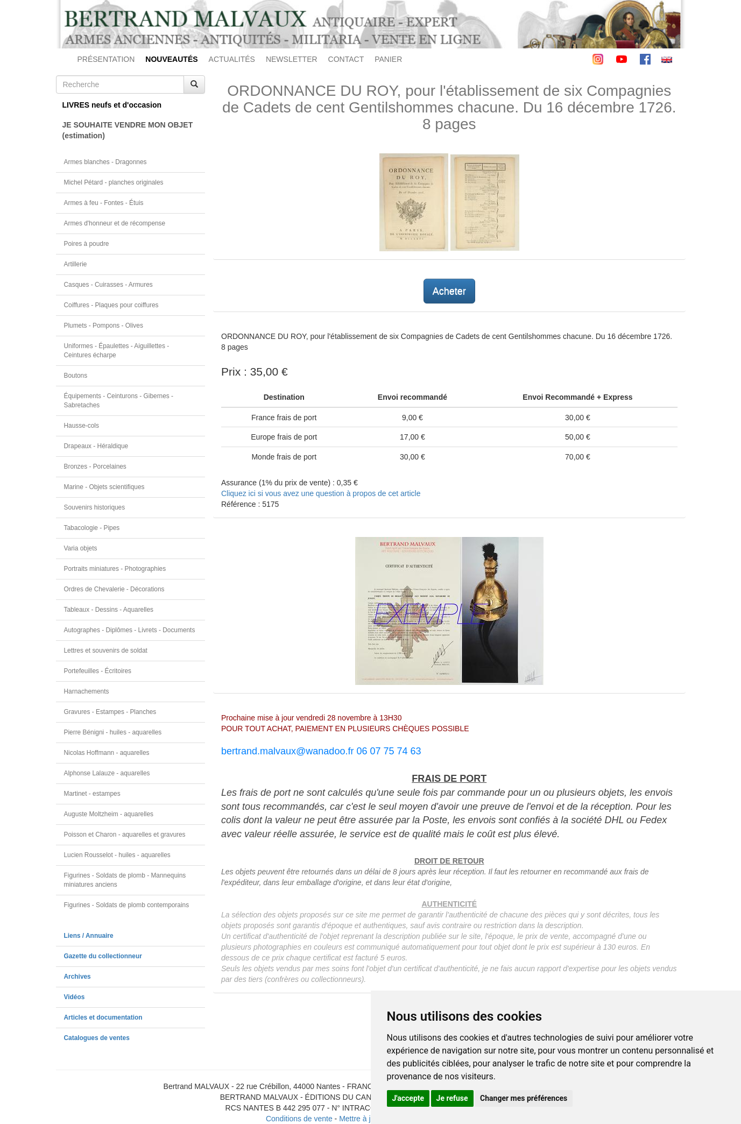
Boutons (76, 375)
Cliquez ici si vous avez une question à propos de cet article (320, 493)
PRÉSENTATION (106, 59)
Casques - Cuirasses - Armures (108, 284)
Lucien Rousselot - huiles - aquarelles (117, 855)
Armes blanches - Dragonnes (105, 162)
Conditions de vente (299, 1118)
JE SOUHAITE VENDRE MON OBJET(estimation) (127, 130)
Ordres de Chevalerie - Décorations (114, 589)
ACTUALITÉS (232, 59)
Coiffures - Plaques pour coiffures (111, 305)
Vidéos (74, 997)
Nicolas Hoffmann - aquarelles (107, 753)
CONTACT (346, 59)
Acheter (449, 291)
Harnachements (86, 691)
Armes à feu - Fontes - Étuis (104, 203)
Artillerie (75, 264)
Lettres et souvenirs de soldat (105, 650)
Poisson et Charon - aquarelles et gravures (125, 834)
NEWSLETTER (291, 59)
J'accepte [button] (408, 1098)
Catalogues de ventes (97, 1038)
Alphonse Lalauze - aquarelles (107, 773)
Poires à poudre (86, 244)
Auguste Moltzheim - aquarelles (109, 814)
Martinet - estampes (92, 793)
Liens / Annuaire (89, 935)
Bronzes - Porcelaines (95, 466)
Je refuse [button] (452, 1098)
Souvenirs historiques (94, 507)
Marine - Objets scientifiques (104, 487)
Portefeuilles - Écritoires (98, 671)
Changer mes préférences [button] (523, 1098)
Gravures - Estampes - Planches (110, 712)
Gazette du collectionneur (103, 956)
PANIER (388, 59)
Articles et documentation (103, 1017)
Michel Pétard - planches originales (114, 182)
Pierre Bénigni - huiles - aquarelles (113, 732)
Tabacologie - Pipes (92, 528)
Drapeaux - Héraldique (96, 446)
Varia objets (80, 548)
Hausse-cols (81, 425)
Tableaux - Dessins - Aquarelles (109, 609)
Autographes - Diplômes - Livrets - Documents (129, 630)
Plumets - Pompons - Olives (103, 325)
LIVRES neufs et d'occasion (112, 105)
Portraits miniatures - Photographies (115, 568)
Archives (77, 976)
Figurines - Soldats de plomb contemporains (126, 905)
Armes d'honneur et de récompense (115, 223)
